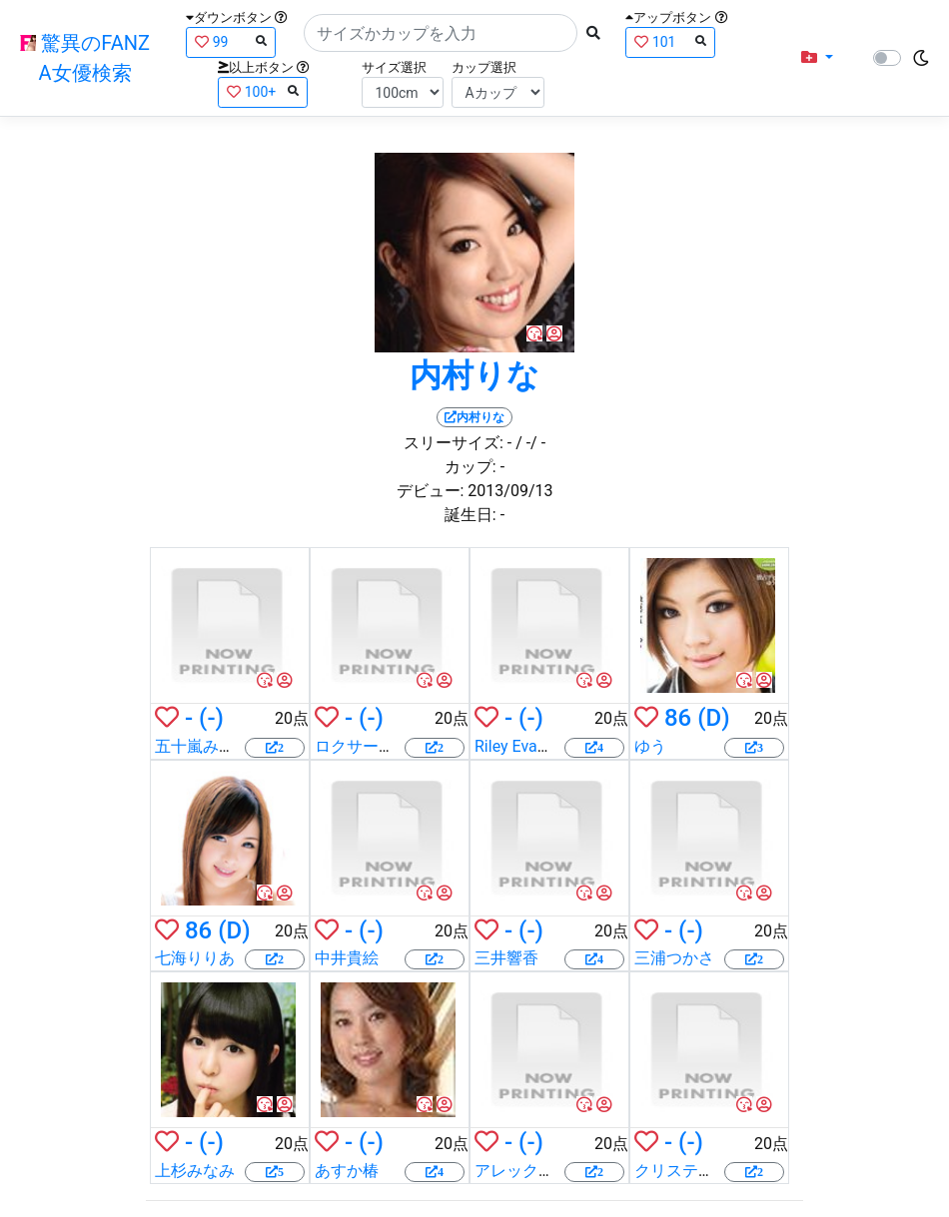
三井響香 (506, 957)
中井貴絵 (347, 957)
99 (231, 41)
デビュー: (431, 490)
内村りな (474, 375)
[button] (817, 58)
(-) (211, 718)
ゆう (650, 746)
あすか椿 (347, 1170)
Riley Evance (518, 746)
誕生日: (470, 514)
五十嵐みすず (203, 746)
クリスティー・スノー (714, 1170)
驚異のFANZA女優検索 (85, 58)
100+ (263, 91)
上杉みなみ (195, 1170)
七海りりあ (195, 957)
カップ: (470, 466)
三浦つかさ (674, 957)
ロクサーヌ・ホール (387, 746)
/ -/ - (530, 442)
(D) (713, 718)
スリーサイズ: (453, 442)
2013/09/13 (510, 490)
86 (677, 718)
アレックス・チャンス (554, 1170)
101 (670, 41)
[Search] (440, 33)
